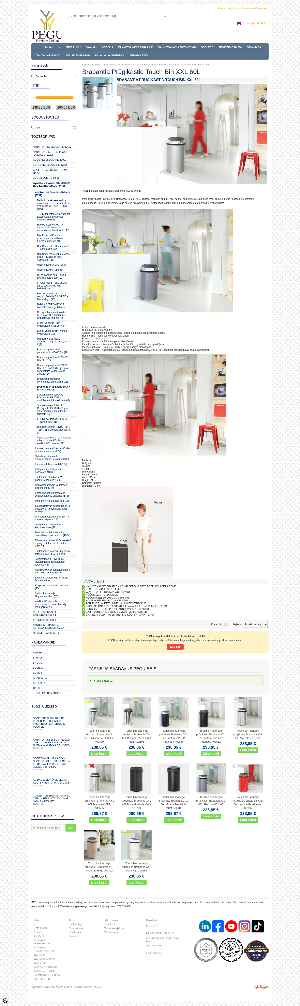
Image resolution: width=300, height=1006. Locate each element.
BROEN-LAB (40, 683)
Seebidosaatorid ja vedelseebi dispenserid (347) (51, 486)
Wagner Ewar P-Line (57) (50, 269)
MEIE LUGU (73, 47)
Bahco (37, 657)
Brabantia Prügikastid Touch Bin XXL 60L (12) (53, 388)
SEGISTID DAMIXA (230, 47)
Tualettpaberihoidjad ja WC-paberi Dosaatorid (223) (50, 478)
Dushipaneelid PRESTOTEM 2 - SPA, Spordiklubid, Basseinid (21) (53, 429)
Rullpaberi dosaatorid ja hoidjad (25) (52, 587)
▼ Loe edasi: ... (103, 680)
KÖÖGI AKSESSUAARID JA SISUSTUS (107, 597)
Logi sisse (233, 8)
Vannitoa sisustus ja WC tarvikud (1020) (49, 153)
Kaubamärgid (76, 924)
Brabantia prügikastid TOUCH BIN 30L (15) (53, 359)
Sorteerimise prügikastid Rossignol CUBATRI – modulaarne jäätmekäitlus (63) (53, 397)
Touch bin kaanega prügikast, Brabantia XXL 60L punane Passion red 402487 (247, 802)
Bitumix (38, 662)
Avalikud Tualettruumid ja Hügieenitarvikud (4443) (51, 184)
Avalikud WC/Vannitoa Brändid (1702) (53, 194)
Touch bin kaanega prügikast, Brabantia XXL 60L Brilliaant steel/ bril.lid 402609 (99, 736)
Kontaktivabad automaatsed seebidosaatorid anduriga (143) (52, 494)
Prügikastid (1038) (45, 620)
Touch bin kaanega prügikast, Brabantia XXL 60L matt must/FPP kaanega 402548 (173, 736)
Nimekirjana (220, 624)
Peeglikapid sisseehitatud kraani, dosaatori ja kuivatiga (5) (53, 571)
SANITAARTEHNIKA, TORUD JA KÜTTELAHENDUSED (116, 611)
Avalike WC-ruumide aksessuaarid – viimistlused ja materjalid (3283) (51, 604)
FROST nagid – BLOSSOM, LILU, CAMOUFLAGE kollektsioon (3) (52, 285)
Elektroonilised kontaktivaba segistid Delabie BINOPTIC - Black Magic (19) (52, 296)
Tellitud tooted (111, 932)
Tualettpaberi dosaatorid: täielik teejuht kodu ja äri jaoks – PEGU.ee (53, 799)
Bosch (37, 672)
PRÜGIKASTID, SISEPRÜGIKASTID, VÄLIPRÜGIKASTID (117, 609)
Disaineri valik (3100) (46, 633)
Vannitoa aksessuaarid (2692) (52, 146)
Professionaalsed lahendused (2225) (46, 613)
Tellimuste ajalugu (114, 928)
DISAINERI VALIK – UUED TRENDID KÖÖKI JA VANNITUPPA (120, 614)
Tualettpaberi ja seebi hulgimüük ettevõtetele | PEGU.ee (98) (52, 552)
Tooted (49, 47)
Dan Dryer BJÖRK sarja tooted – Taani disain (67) (53, 247)
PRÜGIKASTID (139, 55)
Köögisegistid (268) (46, 177)
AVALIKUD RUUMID (77, 55)
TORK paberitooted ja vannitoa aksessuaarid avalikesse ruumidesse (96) (54, 217)
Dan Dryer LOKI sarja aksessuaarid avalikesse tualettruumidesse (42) (50, 238)
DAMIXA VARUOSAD (47, 55)
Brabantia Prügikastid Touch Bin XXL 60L (189, 64)
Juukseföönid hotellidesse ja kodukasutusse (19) (50, 526)
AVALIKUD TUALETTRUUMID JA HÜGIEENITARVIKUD (116, 603)
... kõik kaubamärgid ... (48, 693)
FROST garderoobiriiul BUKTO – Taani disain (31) (53, 420)
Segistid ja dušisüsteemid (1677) (51, 171)
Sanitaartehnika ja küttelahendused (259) (48, 626)
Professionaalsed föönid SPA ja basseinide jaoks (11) (52, 518)
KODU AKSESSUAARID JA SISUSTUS (107, 600)
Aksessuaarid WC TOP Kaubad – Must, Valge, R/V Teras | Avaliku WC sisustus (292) (54, 440)
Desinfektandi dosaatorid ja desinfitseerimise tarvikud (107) (52, 534)
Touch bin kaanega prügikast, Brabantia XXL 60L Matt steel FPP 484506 (99, 802)
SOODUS (107, 47)
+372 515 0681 (124, 906)
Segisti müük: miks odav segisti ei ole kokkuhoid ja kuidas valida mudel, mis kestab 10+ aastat (53, 764)
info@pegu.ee (106, 906)
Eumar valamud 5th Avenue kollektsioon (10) (52, 332)
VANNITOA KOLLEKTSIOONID (177, 47)
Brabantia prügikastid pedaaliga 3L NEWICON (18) (52, 351)
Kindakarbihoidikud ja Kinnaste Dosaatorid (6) (51, 579)
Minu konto (110, 924)
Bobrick (38, 667)
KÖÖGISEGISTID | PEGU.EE (102, 594)
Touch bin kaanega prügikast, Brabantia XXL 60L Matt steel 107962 (247, 734)
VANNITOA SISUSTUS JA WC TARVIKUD (109, 592)
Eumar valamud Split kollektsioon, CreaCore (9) (51, 324)
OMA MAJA (254, 47)
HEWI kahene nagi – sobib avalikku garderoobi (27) (51, 276)
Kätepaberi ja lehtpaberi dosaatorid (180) (48, 471)
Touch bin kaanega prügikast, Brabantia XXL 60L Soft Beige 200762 (99, 867)
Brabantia (40, 678)
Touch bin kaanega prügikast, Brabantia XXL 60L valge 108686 (136, 867)
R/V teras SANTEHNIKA (109, 55)
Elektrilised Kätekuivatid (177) (51, 464)
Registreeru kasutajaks (254, 8)
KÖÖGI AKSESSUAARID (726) (50, 165)
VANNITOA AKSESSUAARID (135, 47)
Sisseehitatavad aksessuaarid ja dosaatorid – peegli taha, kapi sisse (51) (52, 509)
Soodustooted (76, 928)
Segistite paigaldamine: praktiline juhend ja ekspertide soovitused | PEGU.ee (53, 723)
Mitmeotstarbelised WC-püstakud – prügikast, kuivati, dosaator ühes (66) (53, 543)
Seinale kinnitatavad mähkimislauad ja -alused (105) (52, 458)
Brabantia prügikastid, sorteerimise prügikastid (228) (53, 380)
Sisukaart (74, 936)
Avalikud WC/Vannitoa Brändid (151, 64)
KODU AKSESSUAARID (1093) (50, 159)
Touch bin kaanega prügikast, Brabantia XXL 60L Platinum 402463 (210, 800)
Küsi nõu (175, 647)
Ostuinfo (91, 47)
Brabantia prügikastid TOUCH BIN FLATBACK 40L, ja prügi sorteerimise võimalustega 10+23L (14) (53, 369)
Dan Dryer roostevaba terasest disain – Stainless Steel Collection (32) (53, 257)
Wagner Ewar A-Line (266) (51, 264)
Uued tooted (75, 932)
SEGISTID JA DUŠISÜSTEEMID (103, 589)
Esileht (85, 64)
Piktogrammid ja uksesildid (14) (52, 500)
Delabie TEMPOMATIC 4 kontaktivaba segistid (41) (51, 306)
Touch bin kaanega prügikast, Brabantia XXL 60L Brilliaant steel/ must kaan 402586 (136, 736)
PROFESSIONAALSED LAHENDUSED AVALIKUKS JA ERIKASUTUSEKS (126, 606)
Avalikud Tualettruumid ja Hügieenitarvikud (112, 64)
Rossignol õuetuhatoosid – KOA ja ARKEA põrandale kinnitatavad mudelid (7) (51, 315)
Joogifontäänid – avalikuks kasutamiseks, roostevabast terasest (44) (50, 562)
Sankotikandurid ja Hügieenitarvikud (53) (46, 595)
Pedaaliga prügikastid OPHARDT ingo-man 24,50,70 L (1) (53, 341)
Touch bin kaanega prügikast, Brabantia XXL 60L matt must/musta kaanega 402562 (210, 736)
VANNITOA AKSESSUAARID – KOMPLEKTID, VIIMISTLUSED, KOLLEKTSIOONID (131, 586)
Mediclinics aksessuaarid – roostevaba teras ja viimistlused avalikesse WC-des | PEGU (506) (54, 204)
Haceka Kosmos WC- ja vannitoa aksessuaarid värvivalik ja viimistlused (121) (53, 227)
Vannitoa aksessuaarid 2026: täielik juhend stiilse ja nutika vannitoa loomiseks (53, 743)
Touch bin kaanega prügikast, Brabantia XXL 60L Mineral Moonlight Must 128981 (173, 802)
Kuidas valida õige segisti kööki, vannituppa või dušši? (53, 782)
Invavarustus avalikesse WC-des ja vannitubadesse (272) (52, 450)
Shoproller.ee (261, 987)
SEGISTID (207, 47)
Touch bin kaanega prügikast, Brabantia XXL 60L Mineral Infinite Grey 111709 (136, 802)
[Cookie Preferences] (5, 1000)
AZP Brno (39, 652)
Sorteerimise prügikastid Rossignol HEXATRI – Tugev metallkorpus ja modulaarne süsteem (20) (52, 409)
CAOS (36, 688)
